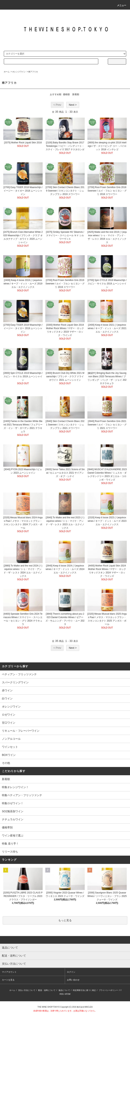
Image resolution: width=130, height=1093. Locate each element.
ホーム (7, 72)
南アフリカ (33, 72)
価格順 (66, 94)
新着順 (75, 94)
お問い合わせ (73, 980)
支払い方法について (26, 990)
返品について (64, 990)
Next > (73, 104)
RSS (62, 994)
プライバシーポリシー (108, 990)
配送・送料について (46, 990)
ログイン (71, 972)
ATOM (67, 994)
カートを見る (8, 980)
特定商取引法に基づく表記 (84, 990)
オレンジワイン (19, 72)
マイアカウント (9, 972)
